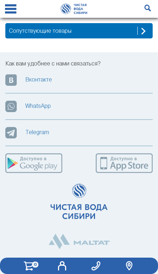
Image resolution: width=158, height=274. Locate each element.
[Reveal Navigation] (10, 10)
